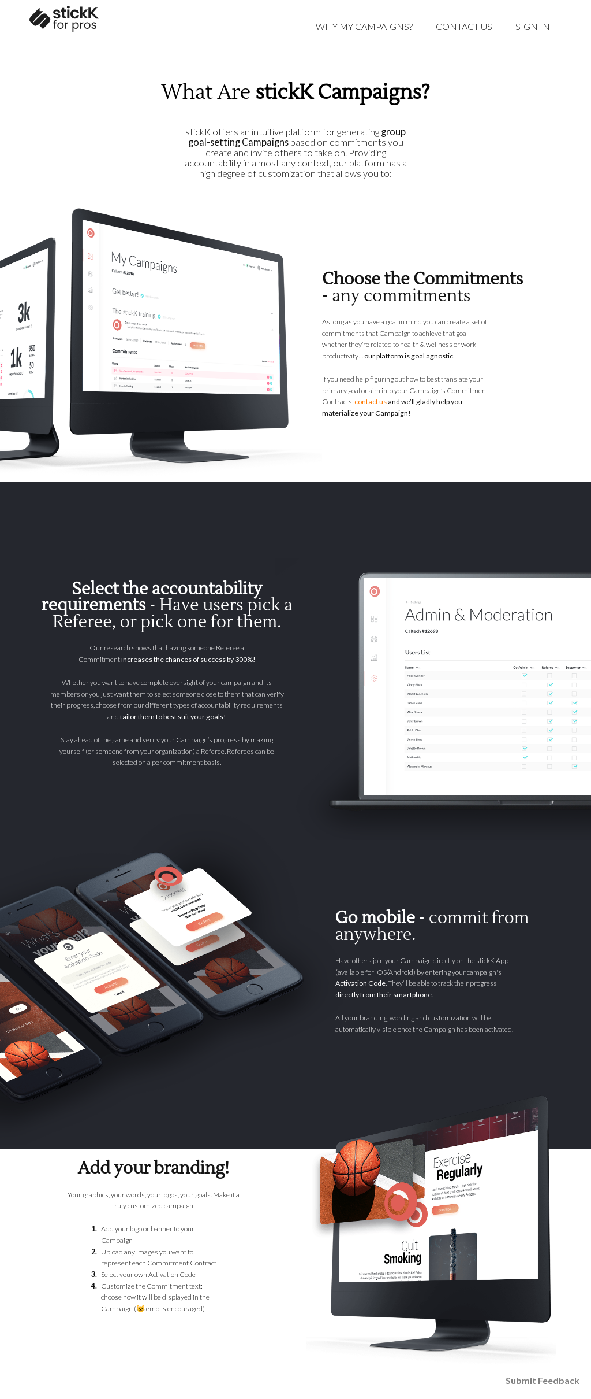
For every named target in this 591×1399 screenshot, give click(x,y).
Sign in (532, 26)
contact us (370, 401)
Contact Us (464, 26)
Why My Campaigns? (364, 26)
